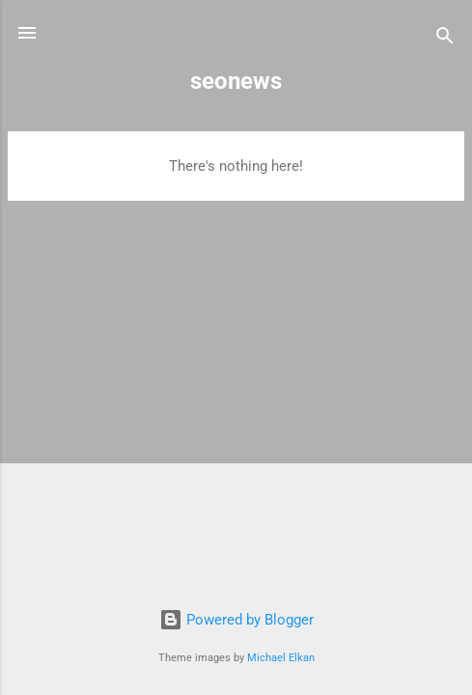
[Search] (445, 39)
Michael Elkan (281, 658)
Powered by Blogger (236, 619)
